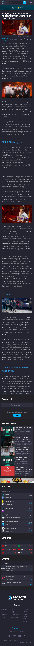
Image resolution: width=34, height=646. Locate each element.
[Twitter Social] (9, 636)
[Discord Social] (19, 636)
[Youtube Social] (14, 636)
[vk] (30, 39)
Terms (28, 642)
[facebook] (24, 39)
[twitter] (27, 39)
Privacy (22, 642)
